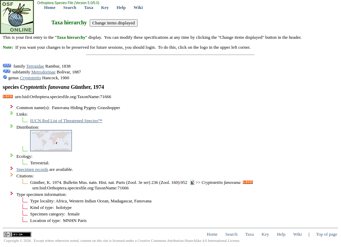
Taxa (88, 7)
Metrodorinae (43, 71)
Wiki (138, 7)
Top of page (326, 234)
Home (49, 7)
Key (105, 7)
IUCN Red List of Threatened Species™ (66, 120)
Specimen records (32, 169)
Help (121, 7)
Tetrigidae (35, 66)
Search (69, 7)
